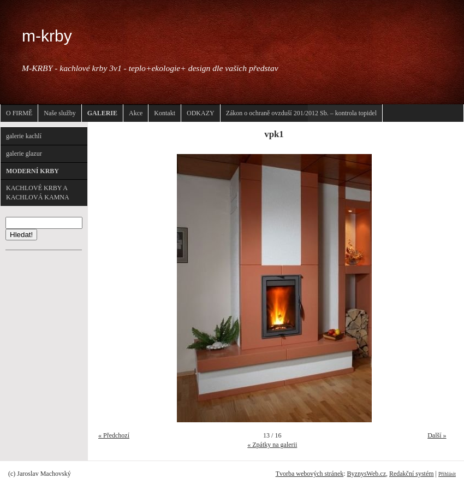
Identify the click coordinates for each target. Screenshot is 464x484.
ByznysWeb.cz (366, 473)
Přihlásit (447, 474)
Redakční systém (411, 473)
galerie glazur (24, 153)
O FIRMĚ (19, 113)
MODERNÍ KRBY (32, 171)
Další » (436, 435)
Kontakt (164, 113)
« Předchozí (113, 435)
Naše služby (59, 113)
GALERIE (102, 113)
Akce (135, 113)
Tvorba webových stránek (310, 473)
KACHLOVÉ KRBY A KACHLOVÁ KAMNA (37, 192)
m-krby (47, 36)
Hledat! (21, 235)
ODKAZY (201, 113)
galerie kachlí (23, 136)
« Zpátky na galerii (272, 444)
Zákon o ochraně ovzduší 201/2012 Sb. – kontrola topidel (301, 113)
